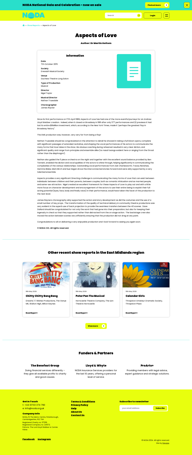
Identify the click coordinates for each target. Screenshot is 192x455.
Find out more (154, 5)
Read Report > (32, 313)
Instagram (44, 439)
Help (74, 408)
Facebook (29, 439)
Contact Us (77, 415)
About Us (76, 411)
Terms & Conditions (83, 401)
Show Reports (33, 25)
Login (152, 15)
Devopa (165, 443)
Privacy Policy (79, 404)
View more (93, 326)
